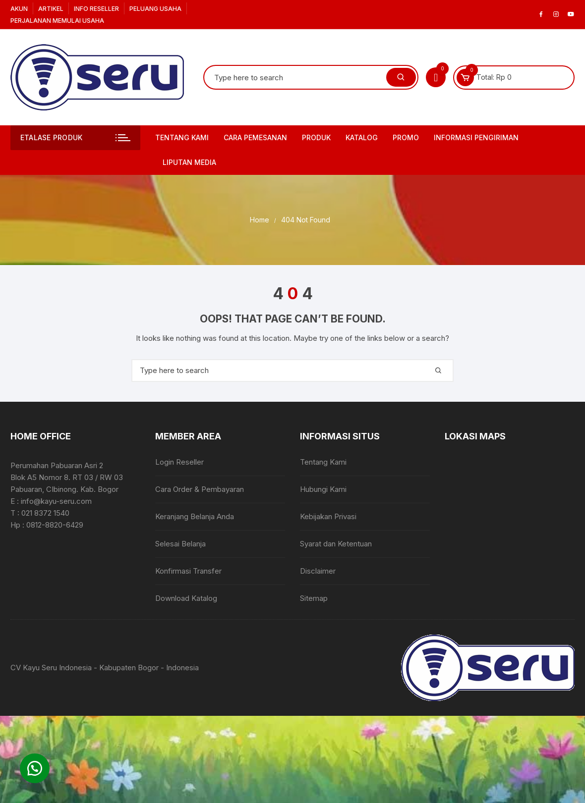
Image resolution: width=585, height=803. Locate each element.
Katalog (362, 137)
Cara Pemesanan (255, 137)
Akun (19, 8)
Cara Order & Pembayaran (199, 489)
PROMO (406, 137)
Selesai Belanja (180, 543)
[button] (35, 768)
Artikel (50, 8)
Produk (316, 137)
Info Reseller (96, 8)
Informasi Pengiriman (476, 137)
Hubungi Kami (323, 489)
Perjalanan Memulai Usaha (57, 20)
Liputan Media (189, 162)
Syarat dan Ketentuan (336, 543)
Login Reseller (179, 462)
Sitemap (314, 598)
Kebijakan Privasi (328, 516)
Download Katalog (186, 598)
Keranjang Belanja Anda (194, 516)
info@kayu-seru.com (56, 501)
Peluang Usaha (155, 8)
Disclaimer (318, 571)
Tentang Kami (182, 137)
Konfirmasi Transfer (188, 571)
